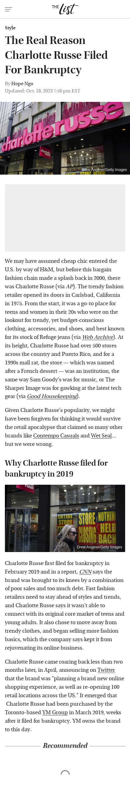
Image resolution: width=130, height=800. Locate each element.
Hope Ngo (22, 83)
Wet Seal (101, 436)
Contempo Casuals (56, 436)
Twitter (106, 670)
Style (10, 27)
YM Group (55, 712)
